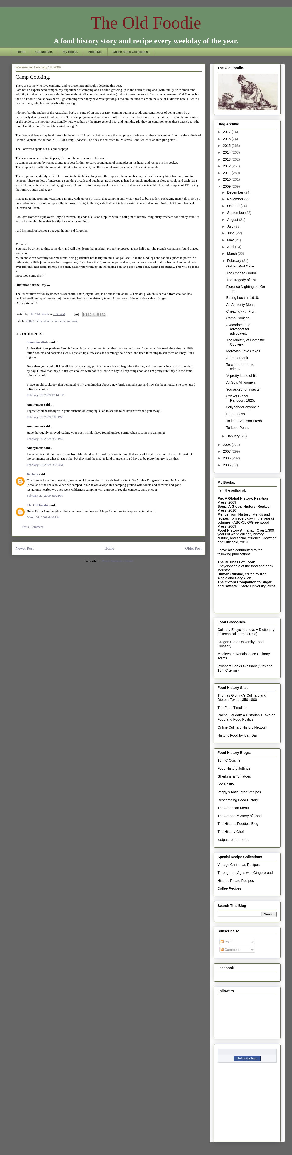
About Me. (95, 52)
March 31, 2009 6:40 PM (43, 517)
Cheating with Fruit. (241, 311)
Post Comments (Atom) (117, 561)
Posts (227, 942)
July (230, 226)
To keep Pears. (237, 428)
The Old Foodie (146, 22)
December (235, 192)
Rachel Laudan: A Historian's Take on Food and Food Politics (246, 717)
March (232, 254)
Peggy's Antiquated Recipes (239, 792)
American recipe (55, 321)
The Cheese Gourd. (241, 273)
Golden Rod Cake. (240, 266)
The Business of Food (236, 562)
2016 (227, 139)
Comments (231, 950)
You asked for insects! (243, 389)
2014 (227, 152)
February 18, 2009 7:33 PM (45, 439)
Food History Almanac (236, 530)
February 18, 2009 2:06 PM (45, 417)
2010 (227, 179)
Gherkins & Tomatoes (234, 776)
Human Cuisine (230, 574)
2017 (227, 132)
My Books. (70, 52)
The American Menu (233, 808)
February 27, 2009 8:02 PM (45, 495)
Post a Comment (32, 527)
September (236, 213)
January (234, 436)
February (234, 261)
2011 (227, 173)
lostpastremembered (234, 840)
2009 (227, 186)
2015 (227, 146)
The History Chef (231, 832)
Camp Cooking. (238, 318)
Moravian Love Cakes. (243, 351)
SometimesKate (38, 342)
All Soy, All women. (241, 382)
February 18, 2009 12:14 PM (46, 395)
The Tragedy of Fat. (241, 280)
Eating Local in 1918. (242, 298)
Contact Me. (44, 52)
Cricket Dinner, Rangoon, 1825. (240, 398)
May (231, 240)
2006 (227, 458)
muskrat (72, 321)
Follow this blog (247, 1058)
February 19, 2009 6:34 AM (45, 465)
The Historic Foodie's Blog (238, 824)
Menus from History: (235, 514)
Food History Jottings (234, 768)
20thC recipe (34, 321)
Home (21, 52)
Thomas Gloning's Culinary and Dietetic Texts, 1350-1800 (242, 697)
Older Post (193, 548)
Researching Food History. (238, 800)
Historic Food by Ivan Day (238, 735)
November (235, 199)
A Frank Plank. (237, 358)
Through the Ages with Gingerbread (245, 873)
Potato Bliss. (236, 414)
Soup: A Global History (237, 506)
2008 (227, 445)
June (231, 233)
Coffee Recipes (229, 888)
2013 (227, 159)
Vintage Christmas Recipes (239, 865)
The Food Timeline (232, 708)
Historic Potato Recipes (236, 881)
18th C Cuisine (229, 760)
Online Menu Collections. (131, 52)
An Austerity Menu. (241, 305)
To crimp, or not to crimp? (240, 367)
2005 (227, 465)
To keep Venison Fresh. (244, 421)
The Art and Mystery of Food (240, 816)
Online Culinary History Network (242, 727)
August (233, 220)
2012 (227, 166)
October (234, 206)
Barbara (33, 474)
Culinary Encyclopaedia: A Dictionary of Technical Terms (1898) (246, 632)
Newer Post (25, 548)
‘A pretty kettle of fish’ (242, 376)
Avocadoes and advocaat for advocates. (238, 329)
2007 (227, 451)
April (231, 247)
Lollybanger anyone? (242, 407)
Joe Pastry (226, 784)
